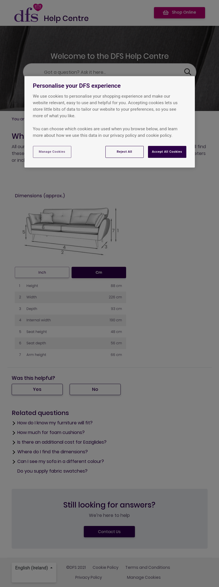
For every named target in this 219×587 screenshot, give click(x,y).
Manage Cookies (52, 152)
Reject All (124, 152)
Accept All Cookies (167, 152)
